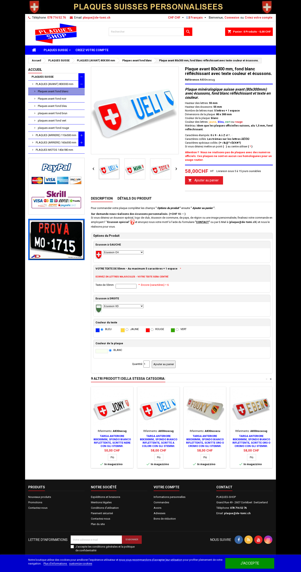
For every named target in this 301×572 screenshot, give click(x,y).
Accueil (35, 70)
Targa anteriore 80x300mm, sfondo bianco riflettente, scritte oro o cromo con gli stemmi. (205, 441)
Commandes (161, 502)
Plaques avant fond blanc (53, 91)
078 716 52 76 (56, 17)
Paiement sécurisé (102, 513)
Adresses (159, 513)
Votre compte (166, 487)
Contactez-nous (37, 507)
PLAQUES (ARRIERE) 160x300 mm (56, 142)
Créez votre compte (258, 17)
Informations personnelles (169, 497)
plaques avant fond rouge (53, 127)
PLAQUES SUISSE (56, 50)
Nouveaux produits (39, 497)
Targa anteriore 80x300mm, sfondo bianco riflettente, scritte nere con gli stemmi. (112, 441)
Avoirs (157, 507)
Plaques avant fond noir (52, 98)
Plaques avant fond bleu (52, 106)
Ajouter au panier (203, 180)
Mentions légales (101, 502)
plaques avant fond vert (52, 120)
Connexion (231, 17)
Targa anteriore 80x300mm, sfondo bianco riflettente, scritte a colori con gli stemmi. (158, 441)
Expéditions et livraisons (105, 497)
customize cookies (80, 563)
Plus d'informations (55, 563)
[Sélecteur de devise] (176, 17)
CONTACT (202, 222)
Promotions (35, 502)
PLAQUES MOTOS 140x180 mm (54, 149)
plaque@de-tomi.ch (96, 17)
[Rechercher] (150, 32)
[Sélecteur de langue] (196, 17)
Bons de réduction (165, 518)
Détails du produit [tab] (134, 198)
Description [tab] (102, 198)
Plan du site (98, 524)
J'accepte (249, 563)
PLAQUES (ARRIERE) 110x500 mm (56, 135)
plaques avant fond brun (52, 113)
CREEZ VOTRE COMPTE (91, 50)
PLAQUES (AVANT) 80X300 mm (54, 84)
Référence (192, 79)
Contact (224, 487)
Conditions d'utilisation (105, 507)
